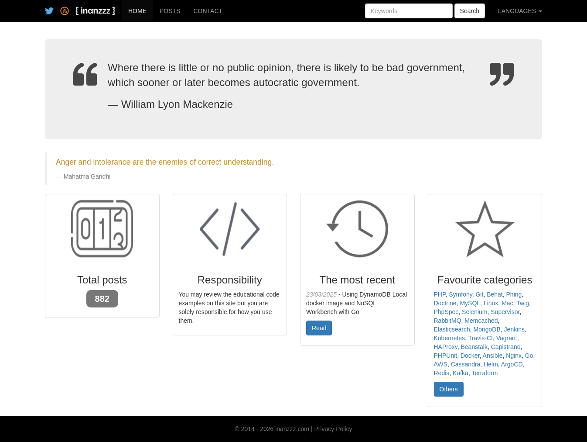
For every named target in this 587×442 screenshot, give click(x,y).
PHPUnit (445, 355)
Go (529, 355)
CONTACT (207, 10)
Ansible (493, 355)
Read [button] (319, 328)
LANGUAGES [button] (520, 10)
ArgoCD (512, 364)
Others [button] (449, 389)
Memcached (481, 320)
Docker (470, 355)
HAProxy (445, 346)
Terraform (484, 372)
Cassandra (466, 364)
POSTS (170, 10)
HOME (137, 10)
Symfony (460, 294)
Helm (491, 364)
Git (479, 294)
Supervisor (505, 311)
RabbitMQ (447, 320)
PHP (440, 294)
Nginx (514, 355)
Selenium (474, 311)
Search (469, 10)
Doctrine (445, 303)
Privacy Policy (333, 428)
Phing (514, 294)
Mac (507, 303)
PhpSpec (446, 311)
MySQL (470, 303)
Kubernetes (449, 338)
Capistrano (506, 346)
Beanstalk (474, 346)
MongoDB (487, 329)
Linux (491, 303)
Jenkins (514, 329)
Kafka (460, 372)
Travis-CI (480, 338)
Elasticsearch (452, 329)
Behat (495, 294)
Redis (442, 372)
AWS (440, 364)
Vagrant (506, 338)
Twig (522, 303)
